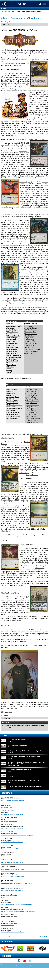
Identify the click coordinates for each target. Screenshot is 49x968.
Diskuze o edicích (5, 819)
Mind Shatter (5, 253)
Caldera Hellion (39, 568)
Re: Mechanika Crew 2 (7, 807)
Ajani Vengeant (5, 168)
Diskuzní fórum (7, 793)
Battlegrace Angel (7, 519)
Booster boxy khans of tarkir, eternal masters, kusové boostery (18, 911)
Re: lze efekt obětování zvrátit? (9, 849)
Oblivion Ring (15, 494)
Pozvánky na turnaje (6, 840)
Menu (44, 4)
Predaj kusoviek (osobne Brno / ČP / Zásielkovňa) (14, 869)
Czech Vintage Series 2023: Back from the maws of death (16, 883)
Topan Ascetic (20, 515)
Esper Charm (23, 216)
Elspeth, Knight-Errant (18, 573)
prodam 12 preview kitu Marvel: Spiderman (12, 800)
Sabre (30, 967)
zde (20, 139)
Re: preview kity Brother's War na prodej (12, 890)
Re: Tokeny (4, 855)
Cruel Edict (44, 492)
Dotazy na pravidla (6, 805)
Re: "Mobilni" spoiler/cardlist (9, 821)
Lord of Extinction (42, 575)
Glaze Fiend (22, 151)
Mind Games (36, 277)
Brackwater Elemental (32, 193)
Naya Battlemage (37, 494)
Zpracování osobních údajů (23, 965)
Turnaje (4, 735)
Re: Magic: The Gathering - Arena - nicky (12, 814)
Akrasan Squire (24, 182)
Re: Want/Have (5, 918)
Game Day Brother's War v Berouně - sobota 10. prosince (16, 904)
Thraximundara (5, 216)
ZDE (10, 727)
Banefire (29, 168)
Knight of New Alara (41, 215)
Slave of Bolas (10, 162)
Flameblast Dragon (22, 618)
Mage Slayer (22, 449)
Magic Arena (4, 812)
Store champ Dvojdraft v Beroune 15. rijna (12, 932)
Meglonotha (14, 216)
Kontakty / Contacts (11, 965)
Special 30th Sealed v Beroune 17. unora (12, 842)
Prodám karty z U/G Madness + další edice (12, 876)
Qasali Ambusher (6, 602)
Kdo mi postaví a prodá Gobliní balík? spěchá (13, 828)
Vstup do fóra (42, 936)
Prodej (3, 897)
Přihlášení (19, 2)
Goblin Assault (27, 465)
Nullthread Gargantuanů (20, 176)
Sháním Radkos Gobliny (7, 925)
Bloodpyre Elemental (32, 475)
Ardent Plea (29, 185)
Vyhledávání (40, 4)
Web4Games (20, 967)
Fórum (24, 2)
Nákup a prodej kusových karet (9, 833)
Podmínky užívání (35, 965)
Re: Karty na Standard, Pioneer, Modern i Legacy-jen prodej (17, 835)
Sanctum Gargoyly (23, 160)
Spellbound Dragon (42, 168)
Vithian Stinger (24, 473)
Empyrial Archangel (18, 509)
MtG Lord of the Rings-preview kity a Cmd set (13, 862)
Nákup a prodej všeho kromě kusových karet (12, 798)
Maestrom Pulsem (11, 521)
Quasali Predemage (32, 488)
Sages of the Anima (10, 606)
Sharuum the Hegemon (18, 168)
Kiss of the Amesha (7, 575)
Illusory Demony (6, 156)
